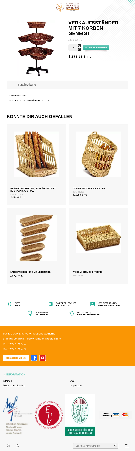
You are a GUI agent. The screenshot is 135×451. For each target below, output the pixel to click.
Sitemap (7, 381)
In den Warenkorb (96, 47)
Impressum (76, 385)
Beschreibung (27, 84)
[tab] (27, 85)
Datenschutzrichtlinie (14, 385)
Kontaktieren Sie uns (15, 358)
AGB (73, 381)
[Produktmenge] (74, 47)
